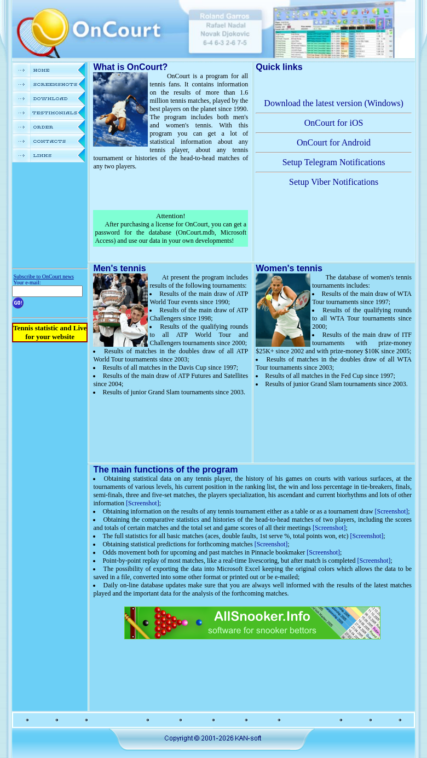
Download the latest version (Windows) (333, 103)
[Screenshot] (142, 503)
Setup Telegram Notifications (333, 162)
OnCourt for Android (334, 142)
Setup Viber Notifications (333, 181)
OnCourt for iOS (333, 122)
